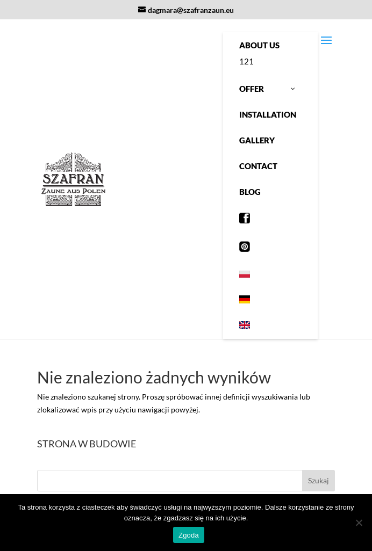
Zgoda (188, 535)
